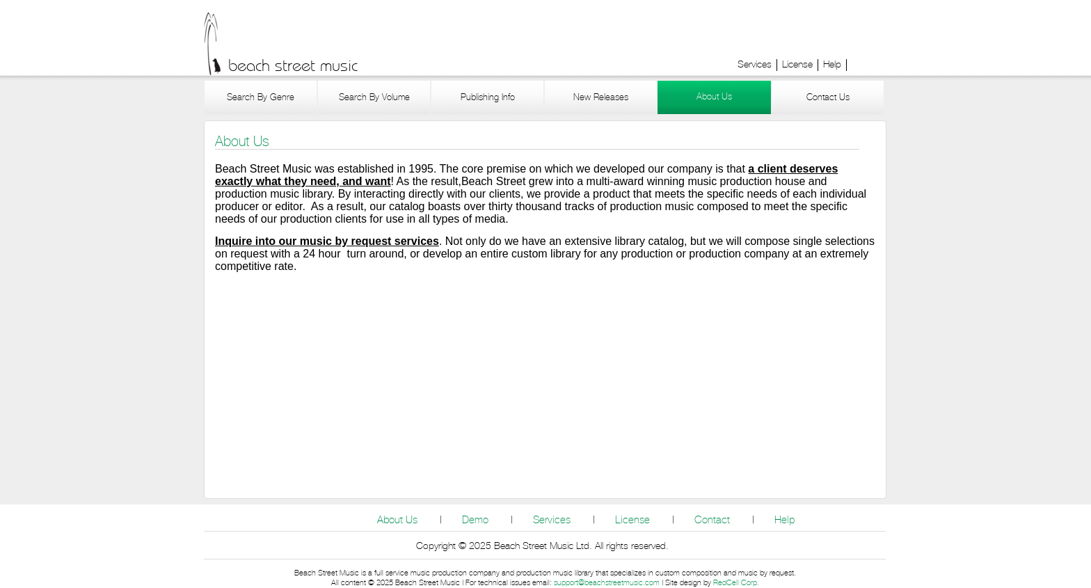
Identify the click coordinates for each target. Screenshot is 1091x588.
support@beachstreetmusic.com (607, 583)
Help (832, 65)
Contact (712, 520)
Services (755, 65)
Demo (475, 520)
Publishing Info (488, 97)
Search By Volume (374, 97)
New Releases (600, 97)
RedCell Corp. (736, 583)
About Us (714, 97)
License (797, 65)
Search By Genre (260, 97)
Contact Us (828, 97)
